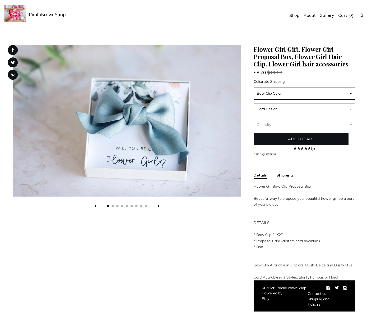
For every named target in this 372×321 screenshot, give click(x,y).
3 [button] (117, 206)
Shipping (284, 175)
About (309, 15)
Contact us (317, 293)
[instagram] (345, 288)
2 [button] (113, 206)
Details (260, 175)
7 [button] (136, 206)
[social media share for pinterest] (13, 75)
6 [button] (131, 206)
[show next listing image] (158, 206)
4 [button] (122, 206)
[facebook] (328, 288)
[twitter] (337, 288)
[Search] (361, 16)
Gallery (327, 15)
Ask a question (265, 154)
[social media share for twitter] (13, 63)
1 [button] (108, 206)
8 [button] (141, 206)
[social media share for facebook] (12, 50)
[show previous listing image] (95, 206)
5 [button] (127, 206)
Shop (294, 15)
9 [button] (146, 206)
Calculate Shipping (269, 81)
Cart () (345, 15)
